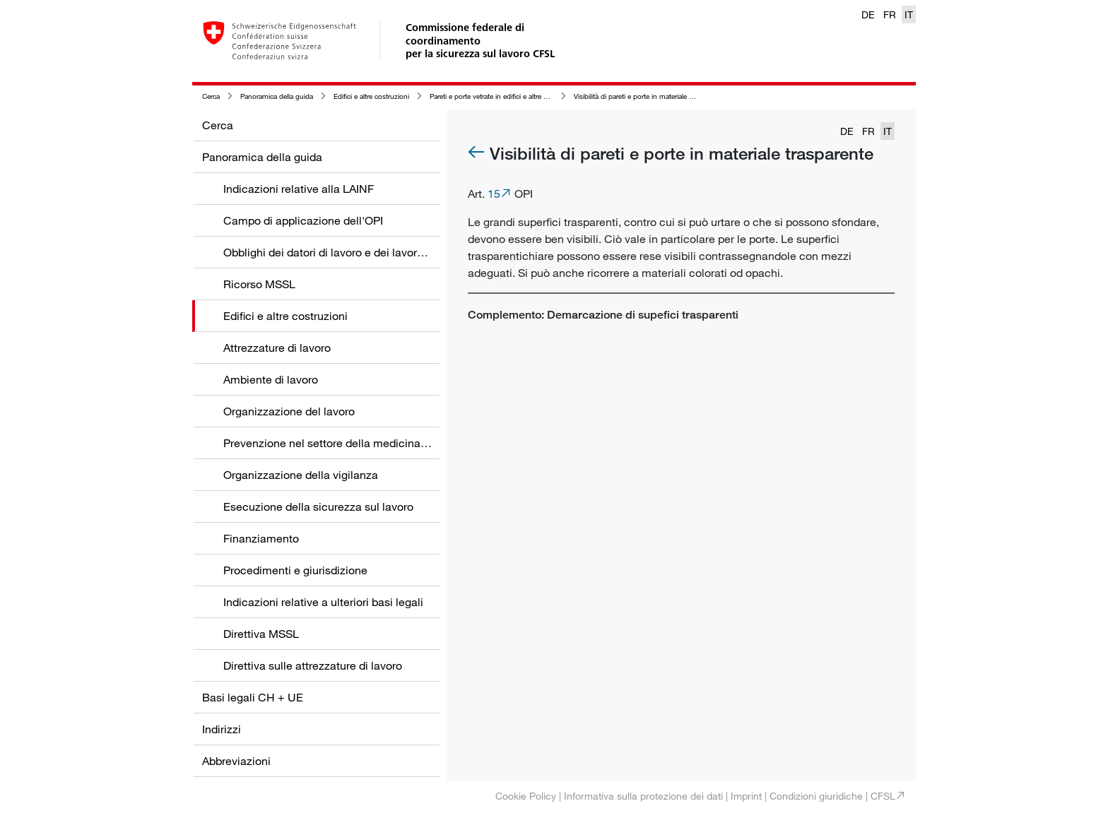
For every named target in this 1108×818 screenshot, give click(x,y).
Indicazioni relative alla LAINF (298, 189)
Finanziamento (261, 538)
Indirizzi (221, 729)
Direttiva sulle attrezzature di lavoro (312, 665)
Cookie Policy (525, 796)
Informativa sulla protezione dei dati (643, 796)
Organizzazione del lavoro (289, 411)
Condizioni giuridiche (816, 796)
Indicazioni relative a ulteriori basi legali (323, 602)
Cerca (211, 96)
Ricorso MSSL (259, 284)
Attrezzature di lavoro (277, 347)
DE (868, 14)
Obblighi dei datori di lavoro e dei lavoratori (331, 252)
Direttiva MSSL (261, 634)
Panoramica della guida (276, 96)
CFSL (883, 796)
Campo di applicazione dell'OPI (303, 220)
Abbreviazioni (236, 761)
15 (494, 193)
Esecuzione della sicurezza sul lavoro (318, 506)
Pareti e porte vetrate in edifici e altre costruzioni (504, 96)
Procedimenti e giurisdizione (295, 570)
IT (908, 14)
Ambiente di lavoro (270, 379)
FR (889, 14)
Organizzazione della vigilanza (300, 475)
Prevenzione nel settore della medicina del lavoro (348, 443)
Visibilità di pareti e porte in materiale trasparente (649, 96)
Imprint (746, 796)
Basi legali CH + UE (252, 697)
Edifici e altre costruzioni (371, 96)
